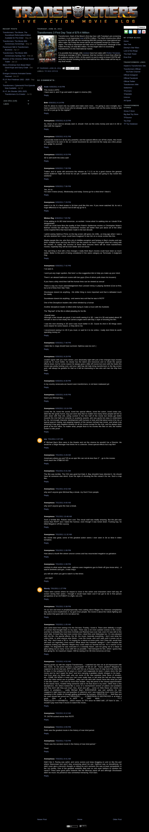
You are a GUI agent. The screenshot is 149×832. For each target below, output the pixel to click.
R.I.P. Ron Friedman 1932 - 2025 (16, 79)
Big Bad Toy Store (131, 114)
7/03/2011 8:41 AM (63, 759)
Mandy (47, 588)
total (82, 38)
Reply (46, 95)
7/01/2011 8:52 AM (63, 489)
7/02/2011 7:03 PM (63, 741)
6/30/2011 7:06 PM (63, 186)
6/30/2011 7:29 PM (63, 202)
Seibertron (128, 88)
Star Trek (127, 44)
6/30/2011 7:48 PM (63, 343)
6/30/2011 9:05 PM (63, 395)
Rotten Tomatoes (113, 53)
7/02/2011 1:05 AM (63, 624)
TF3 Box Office (51, 71)
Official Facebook (131, 78)
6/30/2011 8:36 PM (63, 381)
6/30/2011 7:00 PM (63, 168)
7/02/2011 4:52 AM (63, 661)
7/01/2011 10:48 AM (63, 516)
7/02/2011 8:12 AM (63, 713)
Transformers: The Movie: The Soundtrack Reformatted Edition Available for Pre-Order (17, 35)
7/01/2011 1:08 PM (63, 564)
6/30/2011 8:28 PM (63, 356)
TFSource (128, 117)
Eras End (127, 57)
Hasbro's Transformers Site (135, 66)
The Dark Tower (130, 54)
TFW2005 (128, 94)
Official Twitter (129, 81)
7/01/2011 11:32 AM (63, 534)
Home (79, 819)
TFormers (128, 91)
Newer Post (42, 819)
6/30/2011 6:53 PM (63, 154)
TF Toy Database (131, 124)
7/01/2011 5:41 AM (63, 471)
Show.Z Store (129, 111)
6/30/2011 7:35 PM (62, 218)
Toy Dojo (127, 121)
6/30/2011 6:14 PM (56, 103)
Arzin (46, 87)
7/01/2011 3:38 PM (63, 606)
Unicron (127, 97)
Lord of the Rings (131, 51)
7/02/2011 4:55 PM (63, 727)
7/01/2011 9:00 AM (63, 503)
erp (45, 439)
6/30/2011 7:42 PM (63, 266)
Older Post (117, 819)
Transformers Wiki (131, 84)
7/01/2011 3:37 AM (55, 439)
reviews (86, 53)
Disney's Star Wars (131, 48)
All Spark (127, 100)
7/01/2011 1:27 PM (58, 588)
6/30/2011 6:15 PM (63, 121)
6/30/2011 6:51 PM (63, 136)
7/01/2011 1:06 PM (63, 550)
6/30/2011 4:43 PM (57, 87)
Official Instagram (131, 75)
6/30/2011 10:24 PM (63, 408)
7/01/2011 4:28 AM (63, 455)
